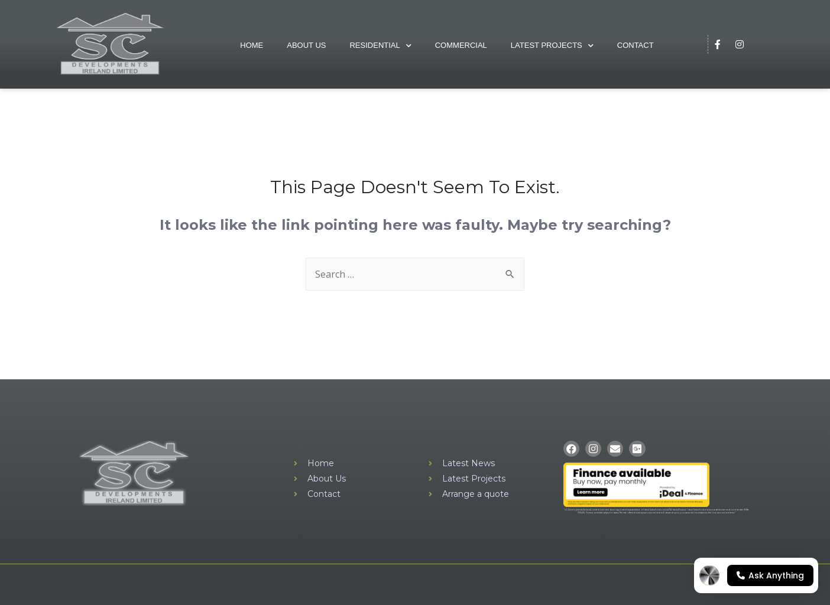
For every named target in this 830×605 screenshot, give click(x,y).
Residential (380, 46)
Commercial (461, 45)
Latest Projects (552, 46)
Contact (635, 45)
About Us (306, 45)
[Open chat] (756, 575)
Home (251, 45)
